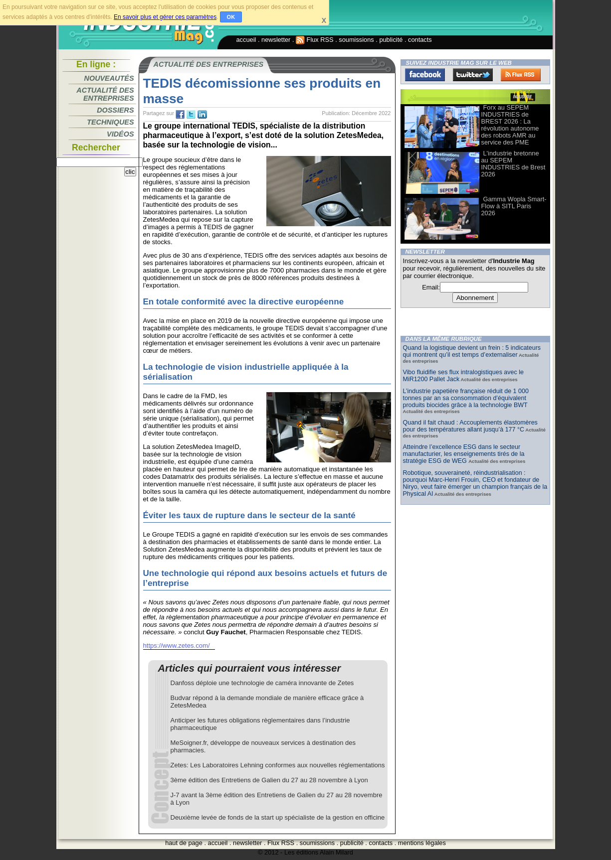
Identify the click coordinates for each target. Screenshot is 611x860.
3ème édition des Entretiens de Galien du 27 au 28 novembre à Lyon (269, 780)
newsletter (275, 39)
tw (191, 115)
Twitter (473, 74)
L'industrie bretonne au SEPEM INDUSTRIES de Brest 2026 (513, 163)
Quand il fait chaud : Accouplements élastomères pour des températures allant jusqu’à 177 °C (470, 426)
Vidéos (120, 134)
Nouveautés (109, 78)
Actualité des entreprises (105, 94)
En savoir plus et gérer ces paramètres (165, 16)
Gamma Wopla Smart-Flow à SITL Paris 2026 (514, 206)
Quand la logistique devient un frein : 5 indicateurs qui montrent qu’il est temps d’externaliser (472, 351)
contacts (420, 39)
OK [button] (231, 17)
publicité (391, 39)
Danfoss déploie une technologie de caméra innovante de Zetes (262, 683)
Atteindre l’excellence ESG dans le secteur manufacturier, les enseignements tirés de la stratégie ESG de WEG (464, 453)
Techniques (110, 122)
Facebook (425, 74)
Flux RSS (315, 39)
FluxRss (521, 74)
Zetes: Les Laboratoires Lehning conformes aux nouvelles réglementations (278, 765)
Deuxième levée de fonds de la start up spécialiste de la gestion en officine (278, 817)
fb (180, 115)
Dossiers (115, 110)
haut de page (184, 843)
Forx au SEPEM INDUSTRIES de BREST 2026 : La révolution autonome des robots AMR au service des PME (510, 125)
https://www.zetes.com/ (176, 645)
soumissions (356, 39)
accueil (246, 39)
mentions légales (422, 843)
